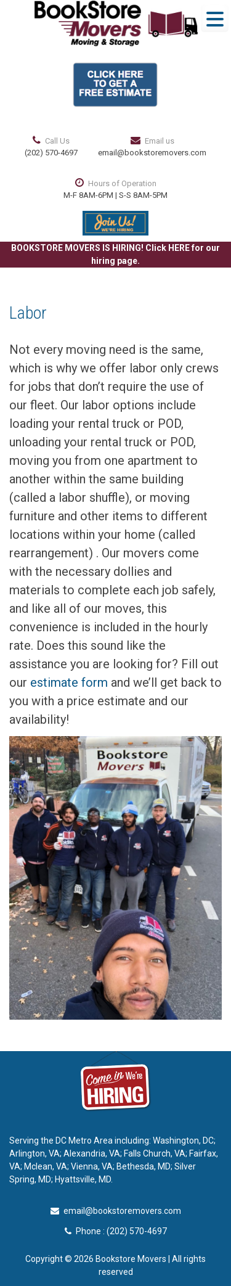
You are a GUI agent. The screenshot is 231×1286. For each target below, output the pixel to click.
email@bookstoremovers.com (152, 152)
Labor (28, 313)
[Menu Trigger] (215, 18)
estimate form (69, 682)
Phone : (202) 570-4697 (116, 1231)
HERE (179, 248)
